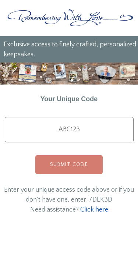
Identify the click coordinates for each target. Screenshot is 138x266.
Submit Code (69, 164)
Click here (94, 209)
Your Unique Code (69, 99)
